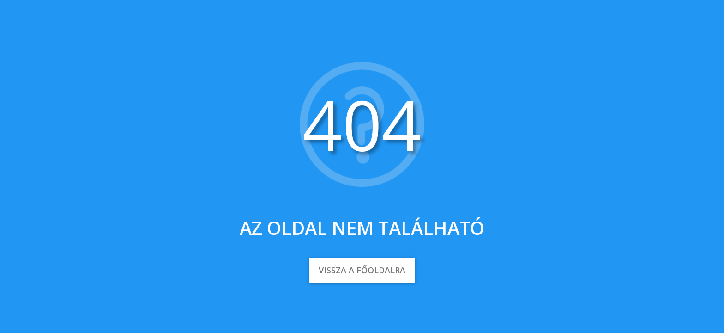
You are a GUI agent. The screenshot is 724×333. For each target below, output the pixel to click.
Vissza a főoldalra (362, 270)
